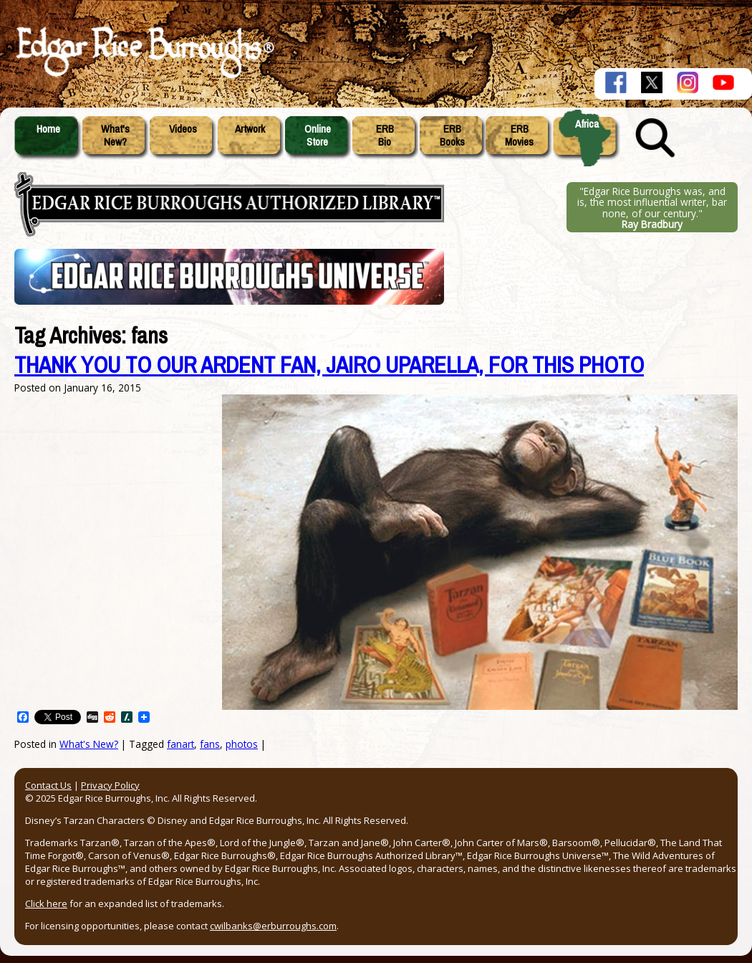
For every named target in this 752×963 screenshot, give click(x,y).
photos (242, 744)
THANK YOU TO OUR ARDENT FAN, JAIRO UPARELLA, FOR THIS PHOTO (329, 365)
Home (48, 129)
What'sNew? (115, 135)
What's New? (88, 744)
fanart (180, 744)
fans (210, 744)
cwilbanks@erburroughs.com (273, 925)
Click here (46, 903)
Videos (183, 129)
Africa (587, 124)
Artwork (250, 129)
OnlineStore (317, 135)
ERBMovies (519, 135)
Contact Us (48, 785)
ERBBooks (452, 135)
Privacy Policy (110, 785)
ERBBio (385, 135)
